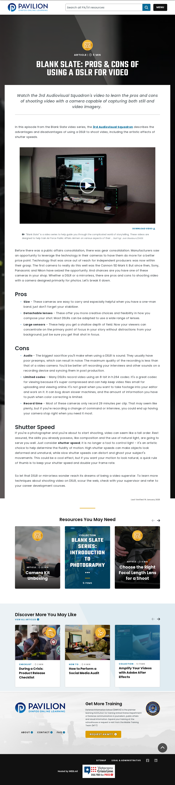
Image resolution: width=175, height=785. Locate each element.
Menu (160, 7)
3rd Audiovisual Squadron (113, 127)
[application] (87, 185)
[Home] (28, 7)
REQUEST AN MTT (101, 734)
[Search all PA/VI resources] (104, 7)
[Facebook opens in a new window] (147, 760)
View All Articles (25, 619)
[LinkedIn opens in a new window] (155, 760)
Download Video (143, 228)
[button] (87, 185)
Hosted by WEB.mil (68, 771)
